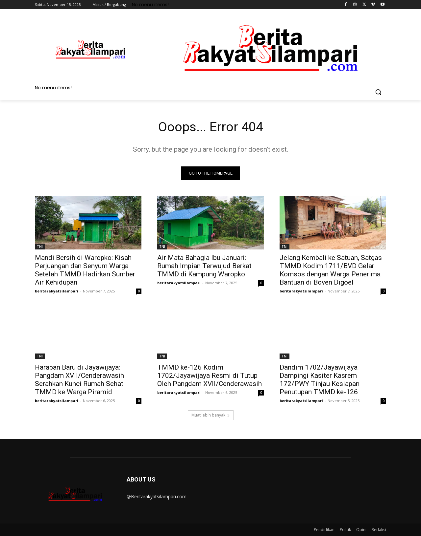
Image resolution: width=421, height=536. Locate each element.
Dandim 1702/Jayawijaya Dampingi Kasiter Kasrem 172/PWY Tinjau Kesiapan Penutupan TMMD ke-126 (319, 380)
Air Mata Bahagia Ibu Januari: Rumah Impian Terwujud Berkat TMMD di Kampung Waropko (204, 266)
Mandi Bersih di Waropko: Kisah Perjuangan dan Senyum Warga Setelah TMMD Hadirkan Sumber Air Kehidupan (85, 270)
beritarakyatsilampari (56, 291)
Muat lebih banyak (210, 415)
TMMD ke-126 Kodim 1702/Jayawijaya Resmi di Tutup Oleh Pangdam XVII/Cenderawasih (209, 376)
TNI (40, 247)
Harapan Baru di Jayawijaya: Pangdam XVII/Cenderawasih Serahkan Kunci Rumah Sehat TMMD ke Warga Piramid (79, 380)
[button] (378, 92)
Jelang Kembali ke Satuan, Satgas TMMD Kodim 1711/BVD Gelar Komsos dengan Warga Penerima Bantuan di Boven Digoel (331, 270)
